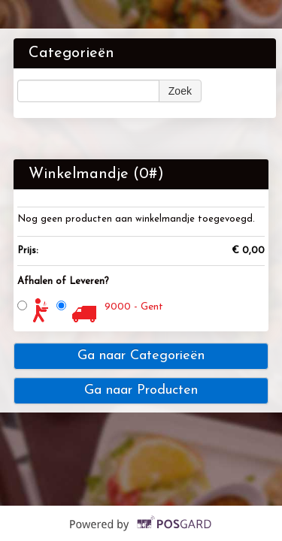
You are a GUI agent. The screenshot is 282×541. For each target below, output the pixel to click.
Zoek (180, 91)
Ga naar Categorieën (141, 356)
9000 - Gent (134, 307)
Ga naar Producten (141, 390)
